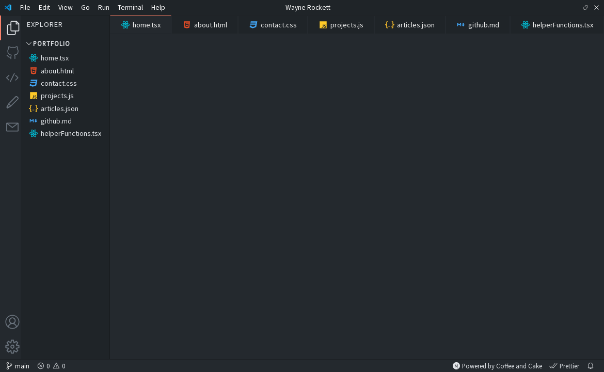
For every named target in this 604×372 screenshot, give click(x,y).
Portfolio (47, 43)
